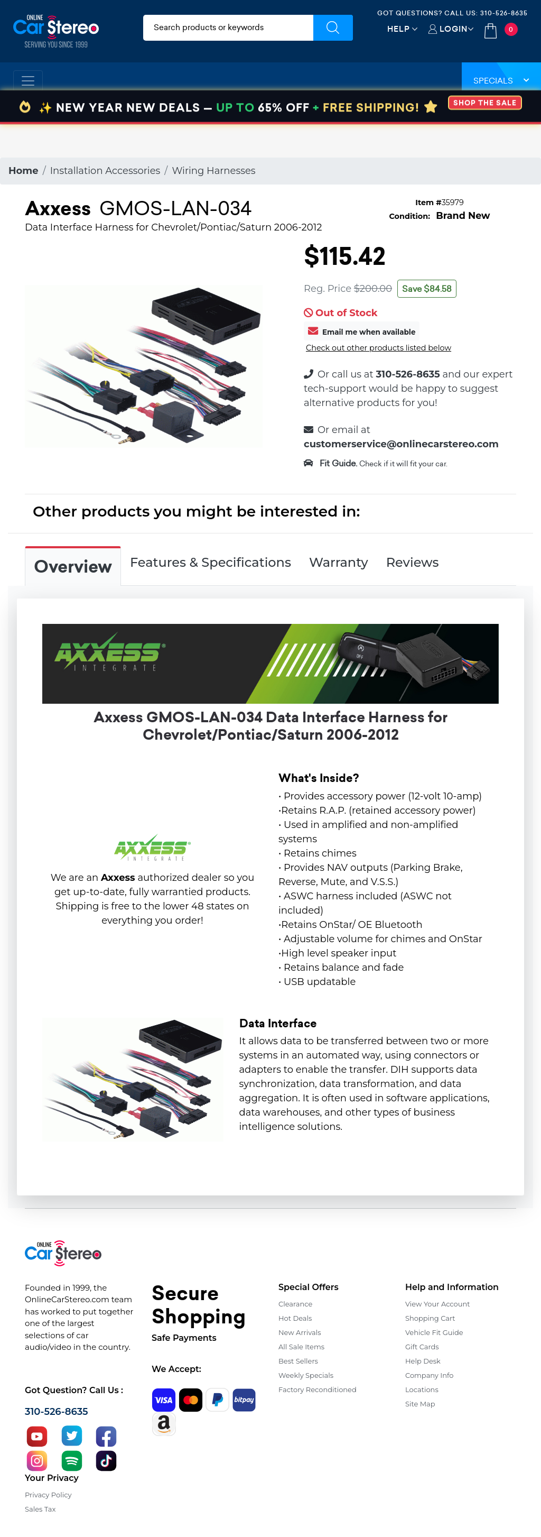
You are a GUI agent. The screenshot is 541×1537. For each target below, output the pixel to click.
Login (454, 28)
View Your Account (437, 1304)
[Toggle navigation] (28, 80)
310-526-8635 (504, 12)
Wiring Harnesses (213, 171)
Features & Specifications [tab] (210, 562)
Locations (422, 1389)
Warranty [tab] (338, 562)
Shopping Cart (430, 1318)
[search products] (228, 28)
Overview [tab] (73, 566)
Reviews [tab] (412, 562)
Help (398, 28)
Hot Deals (295, 1318)
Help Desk (423, 1361)
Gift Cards (422, 1346)
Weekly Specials (305, 1375)
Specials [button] (501, 80)
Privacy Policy (48, 1494)
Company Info (429, 1375)
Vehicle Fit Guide (434, 1332)
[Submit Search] (333, 28)
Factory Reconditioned (317, 1389)
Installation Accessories (105, 171)
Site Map (420, 1404)
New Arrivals (299, 1332)
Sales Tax (40, 1509)
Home (23, 171)
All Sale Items (301, 1346)
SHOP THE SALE (485, 136)
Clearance (295, 1304)
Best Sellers (298, 1361)
